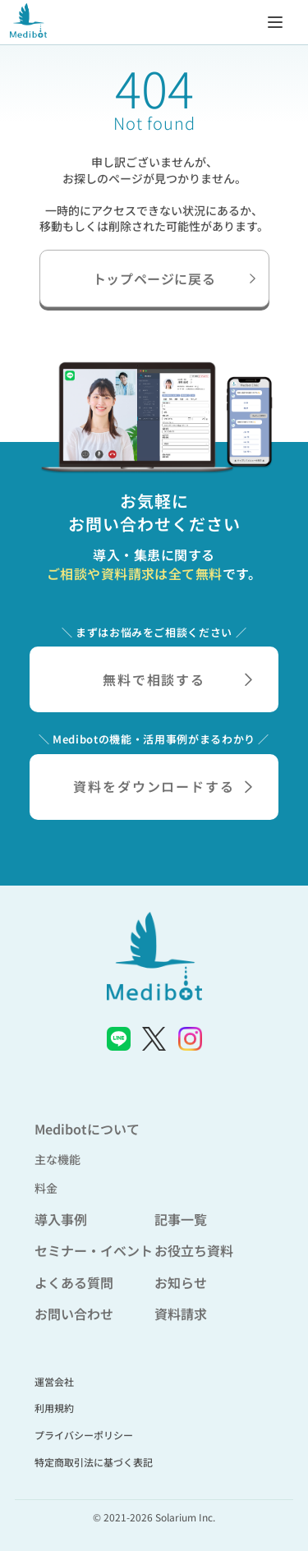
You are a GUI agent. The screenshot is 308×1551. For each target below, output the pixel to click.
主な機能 (57, 1159)
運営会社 (54, 1381)
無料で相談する (177, 679)
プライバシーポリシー (83, 1435)
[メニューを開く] (275, 21)
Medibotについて (87, 1129)
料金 (45, 1188)
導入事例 (60, 1219)
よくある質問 (73, 1282)
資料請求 (180, 1313)
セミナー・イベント (93, 1250)
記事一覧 (180, 1219)
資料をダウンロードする (162, 786)
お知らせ (180, 1282)
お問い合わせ (73, 1313)
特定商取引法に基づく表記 (93, 1462)
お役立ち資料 (193, 1250)
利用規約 (54, 1408)
